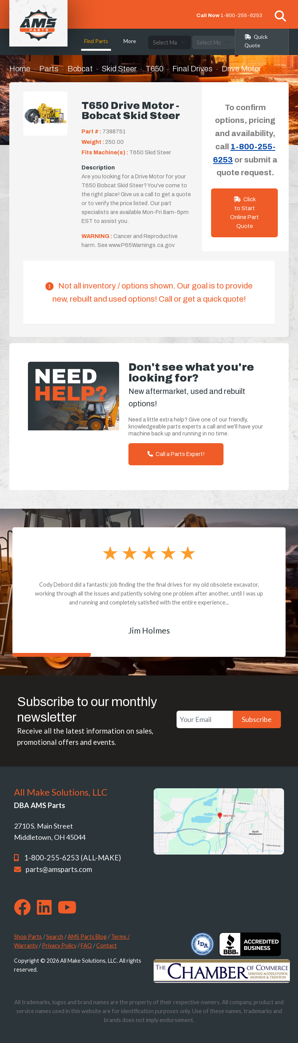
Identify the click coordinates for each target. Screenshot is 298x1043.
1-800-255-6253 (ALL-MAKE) (72, 857)
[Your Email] (205, 719)
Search (54, 936)
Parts (49, 68)
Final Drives (192, 68)
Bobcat (80, 68)
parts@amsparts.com (59, 869)
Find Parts (96, 41)
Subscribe (257, 719)
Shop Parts (28, 936)
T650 (154, 68)
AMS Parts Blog (87, 936)
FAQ (86, 945)
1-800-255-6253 (241, 15)
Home (19, 68)
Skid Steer (119, 68)
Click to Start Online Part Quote (244, 212)
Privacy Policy (59, 945)
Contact (106, 945)
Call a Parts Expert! (175, 454)
